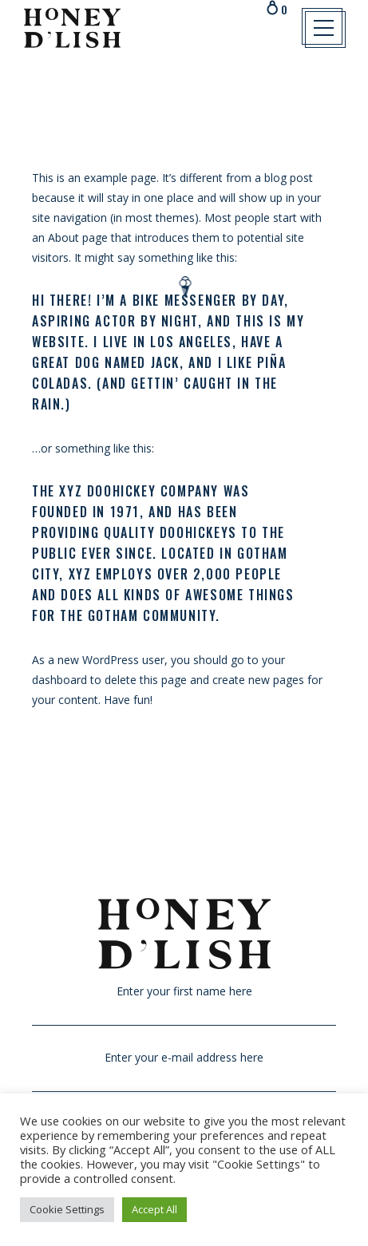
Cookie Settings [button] (67, 1209)
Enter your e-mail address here (184, 1067)
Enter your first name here (184, 1001)
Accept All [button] (154, 1209)
